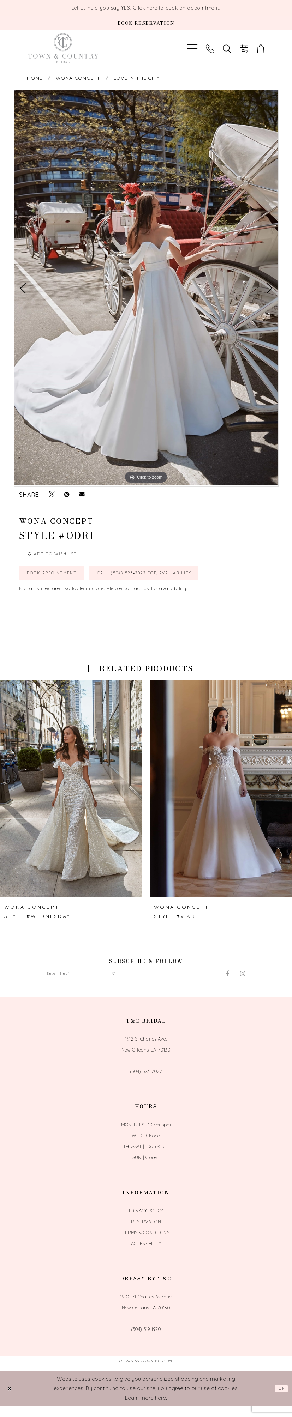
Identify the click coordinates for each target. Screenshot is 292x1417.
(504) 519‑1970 (146, 1340)
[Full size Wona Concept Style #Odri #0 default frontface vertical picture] (146, 287)
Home (34, 78)
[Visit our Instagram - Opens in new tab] (243, 983)
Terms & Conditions (146, 1243)
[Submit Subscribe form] (132, 984)
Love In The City (137, 78)
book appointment (60, 581)
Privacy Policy (146, 1221)
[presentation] (71, 798)
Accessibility (146, 1254)
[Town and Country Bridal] (63, 48)
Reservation (146, 1232)
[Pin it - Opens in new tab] (67, 494)
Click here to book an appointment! (176, 8)
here (160, 1408)
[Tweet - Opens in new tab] (52, 494)
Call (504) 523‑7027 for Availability (179, 581)
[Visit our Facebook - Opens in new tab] (228, 983)
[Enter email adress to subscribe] (91, 984)
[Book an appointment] (146, 23)
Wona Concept (78, 78)
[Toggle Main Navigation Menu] (192, 48)
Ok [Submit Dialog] (280, 1399)
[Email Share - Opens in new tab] (82, 494)
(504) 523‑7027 (146, 1082)
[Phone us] (210, 48)
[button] (260, 48)
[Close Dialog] (11, 1399)
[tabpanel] (146, 287)
